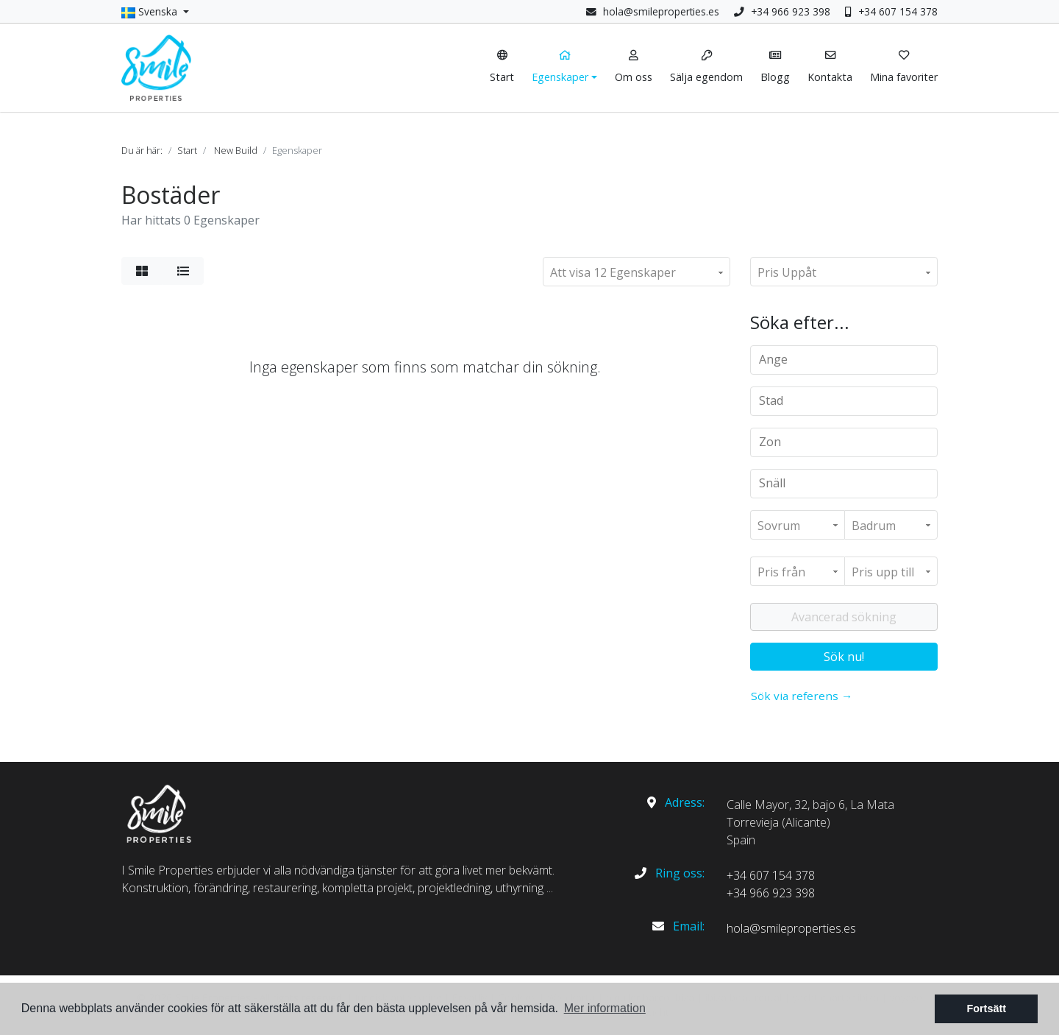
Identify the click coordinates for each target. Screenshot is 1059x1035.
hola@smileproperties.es (661, 11)
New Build (235, 150)
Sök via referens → (801, 695)
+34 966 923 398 (782, 11)
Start (187, 150)
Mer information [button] (605, 1008)
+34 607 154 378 (891, 11)
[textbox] (849, 359)
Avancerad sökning (843, 617)
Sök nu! (844, 657)
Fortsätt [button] (986, 1008)
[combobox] (844, 360)
